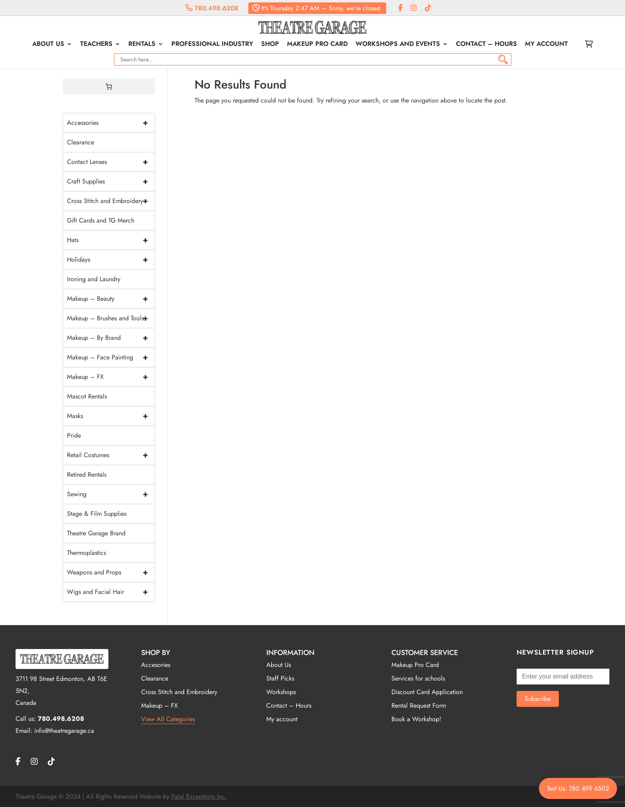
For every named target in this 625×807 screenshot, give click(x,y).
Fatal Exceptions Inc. (199, 796)
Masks (111, 416)
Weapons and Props (111, 572)
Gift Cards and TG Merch (100, 220)
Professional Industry (212, 44)
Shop (270, 44)
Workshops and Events (398, 44)
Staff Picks (280, 678)
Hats (111, 240)
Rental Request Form (418, 705)
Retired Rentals (86, 474)
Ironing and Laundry (93, 279)
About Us (48, 44)
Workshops (281, 692)
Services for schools (418, 678)
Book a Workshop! (416, 719)
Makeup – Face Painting (111, 357)
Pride (74, 435)
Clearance (80, 142)
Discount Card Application (427, 692)
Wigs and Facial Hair (111, 592)
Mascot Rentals (87, 396)
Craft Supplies (111, 181)
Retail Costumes (111, 455)
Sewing (111, 494)
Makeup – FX (111, 377)
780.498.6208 (211, 8)
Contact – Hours (486, 44)
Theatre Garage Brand (96, 533)
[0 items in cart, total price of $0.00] (109, 87)
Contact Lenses (111, 162)
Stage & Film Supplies (96, 513)
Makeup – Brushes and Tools (111, 318)
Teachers (96, 44)
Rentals (141, 44)
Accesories (155, 664)
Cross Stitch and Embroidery (111, 201)
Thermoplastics (86, 552)
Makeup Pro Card (317, 44)
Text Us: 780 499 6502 (578, 788)
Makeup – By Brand (111, 337)
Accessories (111, 122)
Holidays (111, 259)
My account (546, 44)
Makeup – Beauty (111, 298)
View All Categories (168, 719)
